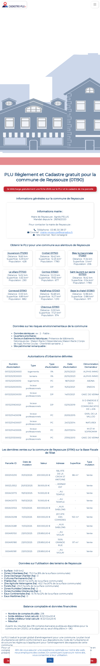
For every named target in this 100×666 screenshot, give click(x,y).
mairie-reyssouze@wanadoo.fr (56, 232)
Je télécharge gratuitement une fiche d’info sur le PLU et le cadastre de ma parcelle (50, 189)
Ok (50, 660)
